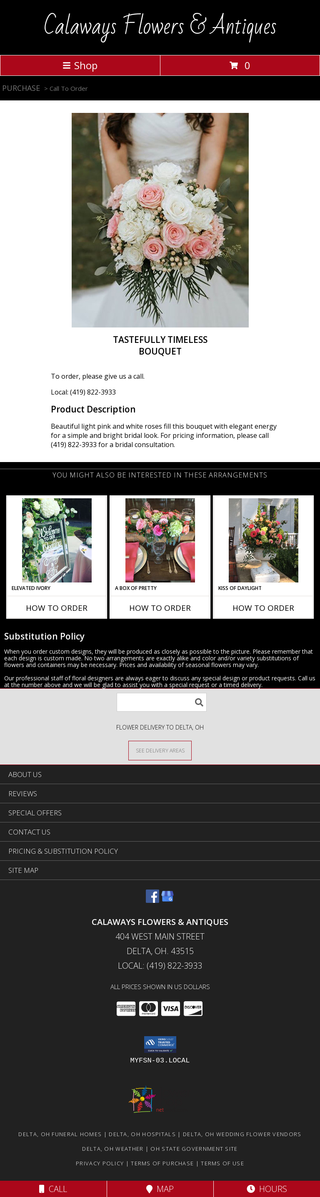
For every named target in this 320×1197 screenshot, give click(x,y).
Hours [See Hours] (267, 1189)
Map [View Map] (160, 1189)
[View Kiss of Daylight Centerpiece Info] (263, 540)
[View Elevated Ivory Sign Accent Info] (57, 540)
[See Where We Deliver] (160, 750)
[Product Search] (162, 702)
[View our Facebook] (152, 900)
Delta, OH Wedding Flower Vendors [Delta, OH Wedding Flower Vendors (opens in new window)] (242, 1134)
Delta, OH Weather (112, 1148)
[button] (160, 1044)
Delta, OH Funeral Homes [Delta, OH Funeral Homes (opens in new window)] (60, 1134)
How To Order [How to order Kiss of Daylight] (263, 607)
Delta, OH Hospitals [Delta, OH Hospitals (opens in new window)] (142, 1134)
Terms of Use (222, 1163)
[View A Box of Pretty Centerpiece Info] (160, 540)
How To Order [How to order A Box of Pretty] (160, 607)
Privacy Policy (100, 1163)
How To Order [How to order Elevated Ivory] (57, 607)
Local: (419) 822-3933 (83, 392)
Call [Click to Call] (53, 1189)
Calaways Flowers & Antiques (160, 26)
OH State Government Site (194, 1148)
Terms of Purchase (162, 1163)
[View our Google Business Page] (167, 900)
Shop (80, 65)
